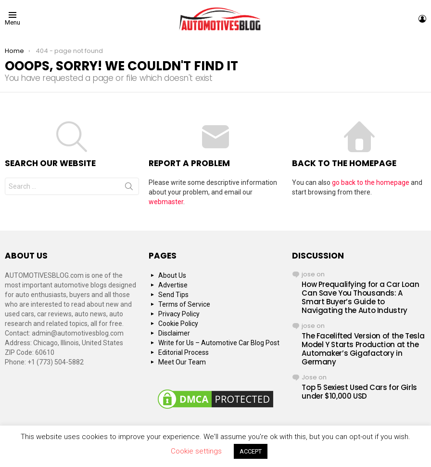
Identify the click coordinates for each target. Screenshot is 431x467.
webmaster (166, 202)
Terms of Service (184, 304)
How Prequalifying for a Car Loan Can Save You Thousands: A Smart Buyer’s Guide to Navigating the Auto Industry (360, 297)
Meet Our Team (182, 362)
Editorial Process (183, 352)
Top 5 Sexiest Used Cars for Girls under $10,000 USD (359, 391)
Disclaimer (174, 333)
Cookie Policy (178, 323)
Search (129, 188)
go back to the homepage (370, 182)
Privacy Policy (179, 314)
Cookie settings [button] (196, 451)
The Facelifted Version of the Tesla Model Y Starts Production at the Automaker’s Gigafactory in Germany (363, 349)
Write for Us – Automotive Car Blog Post (218, 343)
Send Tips (173, 294)
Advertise (173, 285)
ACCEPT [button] (251, 451)
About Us (172, 275)
